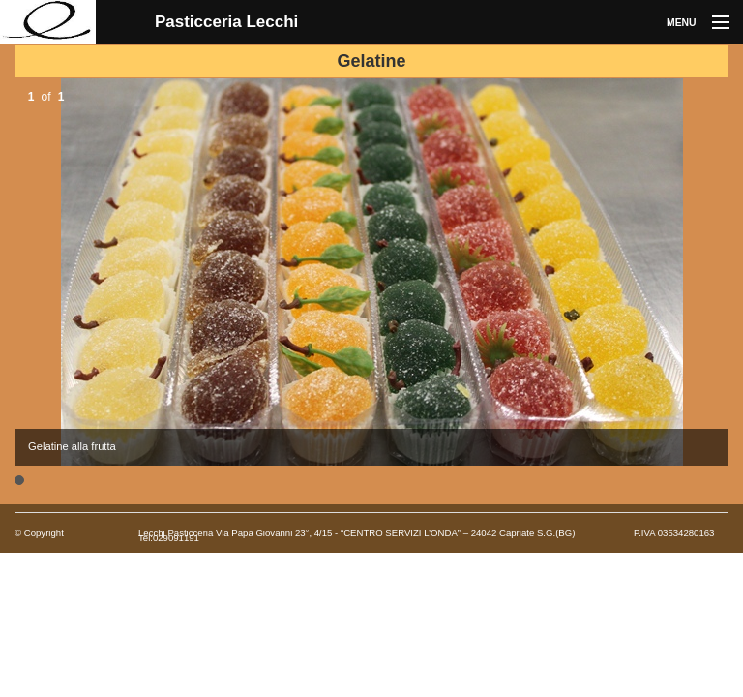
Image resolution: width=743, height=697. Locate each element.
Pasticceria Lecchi (226, 22)
